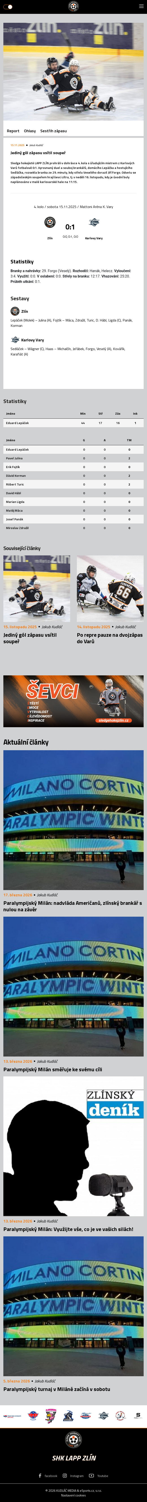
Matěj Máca (14, 510)
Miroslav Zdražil (17, 527)
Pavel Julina (14, 458)
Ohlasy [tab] (30, 131)
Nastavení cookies (73, 1495)
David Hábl (13, 493)
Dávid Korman (16, 475)
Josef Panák (14, 519)
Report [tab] (13, 131)
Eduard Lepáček (17, 422)
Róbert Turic (15, 484)
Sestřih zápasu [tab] (53, 131)
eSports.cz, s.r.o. (91, 1490)
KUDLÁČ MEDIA (66, 1490)
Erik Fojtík (13, 466)
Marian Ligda (15, 501)
